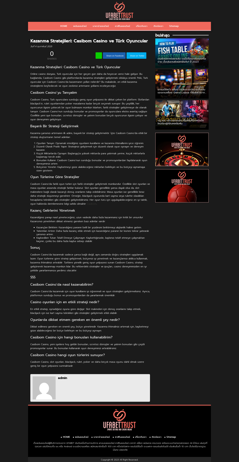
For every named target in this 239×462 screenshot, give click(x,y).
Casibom (91, 204)
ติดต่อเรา (158, 26)
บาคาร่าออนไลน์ (101, 26)
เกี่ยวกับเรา (141, 26)
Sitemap (174, 26)
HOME (63, 26)
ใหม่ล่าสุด (162, 35)
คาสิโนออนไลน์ (122, 26)
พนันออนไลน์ (80, 26)
